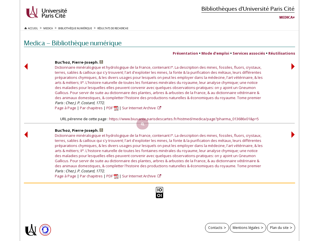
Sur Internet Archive (139, 107)
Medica (286, 17)
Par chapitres (91, 107)
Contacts (215, 227)
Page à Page (65, 107)
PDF (112, 107)
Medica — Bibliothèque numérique (73, 43)
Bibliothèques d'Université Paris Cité (248, 8)
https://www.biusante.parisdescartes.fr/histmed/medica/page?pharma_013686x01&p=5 (184, 118)
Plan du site (279, 227)
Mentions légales (246, 227)
